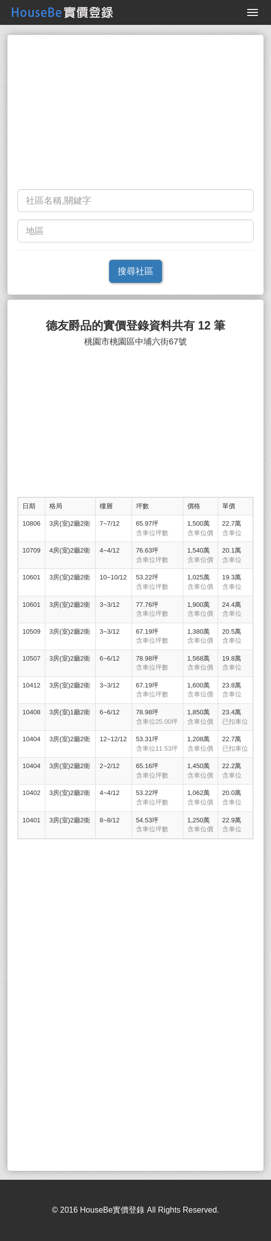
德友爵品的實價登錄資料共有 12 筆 (135, 326)
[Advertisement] (135, 114)
